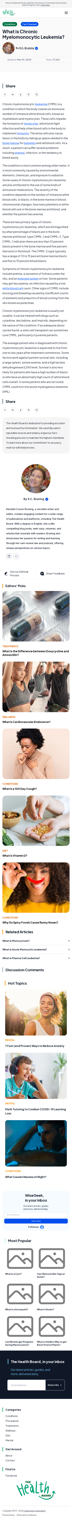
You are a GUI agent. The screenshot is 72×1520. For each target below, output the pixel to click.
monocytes (31, 123)
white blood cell (12, 288)
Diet (5, 850)
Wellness (8, 717)
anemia (20, 152)
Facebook (11, 1475)
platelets (30, 143)
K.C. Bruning (26, 48)
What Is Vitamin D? (14, 855)
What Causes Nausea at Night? (25, 1177)
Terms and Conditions (27, 1515)
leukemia (41, 104)
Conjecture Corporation (34, 1511)
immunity (23, 133)
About (8, 1455)
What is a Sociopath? (16, 1309)
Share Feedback (52, 573)
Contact (10, 1460)
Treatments (10, 646)
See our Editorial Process (16, 573)
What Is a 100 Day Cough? (19, 788)
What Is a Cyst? (13, 1273)
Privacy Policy (8, 1515)
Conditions (10, 783)
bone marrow (10, 143)
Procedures (12, 1420)
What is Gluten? (45, 1309)
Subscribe (36, 1221)
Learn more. (45, 5)
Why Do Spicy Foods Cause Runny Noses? (30, 922)
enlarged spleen (28, 278)
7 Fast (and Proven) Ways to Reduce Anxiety (34, 1046)
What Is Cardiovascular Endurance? (26, 722)
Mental (10, 1040)
